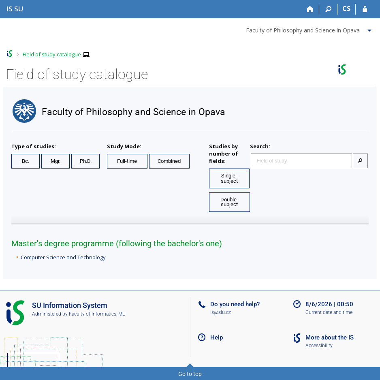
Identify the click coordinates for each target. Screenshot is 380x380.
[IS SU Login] (365, 9)
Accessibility (319, 345)
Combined (169, 161)
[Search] (328, 9)
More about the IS (329, 337)
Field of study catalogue (52, 54)
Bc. (25, 161)
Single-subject (229, 178)
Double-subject (229, 202)
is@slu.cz (220, 312)
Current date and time (328, 312)
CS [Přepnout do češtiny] (346, 8)
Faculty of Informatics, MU (97, 314)
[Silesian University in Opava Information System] (14, 8)
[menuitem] (310, 28)
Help (216, 337)
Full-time (127, 161)
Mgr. (55, 161)
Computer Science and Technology (63, 257)
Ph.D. (86, 161)
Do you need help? (235, 304)
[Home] (310, 9)
